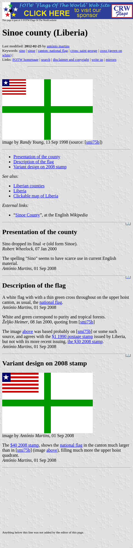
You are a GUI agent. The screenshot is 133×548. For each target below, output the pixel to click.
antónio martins (58, 46)
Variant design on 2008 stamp (39, 166)
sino (22, 50)
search (45, 59)
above (27, 331)
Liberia (19, 190)
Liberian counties (29, 185)
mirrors (111, 59)
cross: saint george (84, 50)
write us (97, 59)
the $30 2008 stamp (85, 341)
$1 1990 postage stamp (72, 336)
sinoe (31, 50)
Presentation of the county (36, 156)
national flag (50, 302)
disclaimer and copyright (71, 59)
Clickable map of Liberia (35, 195)
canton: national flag (53, 50)
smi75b (92, 142)
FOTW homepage (25, 59)
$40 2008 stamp (24, 445)
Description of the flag (33, 161)
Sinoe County (27, 215)
